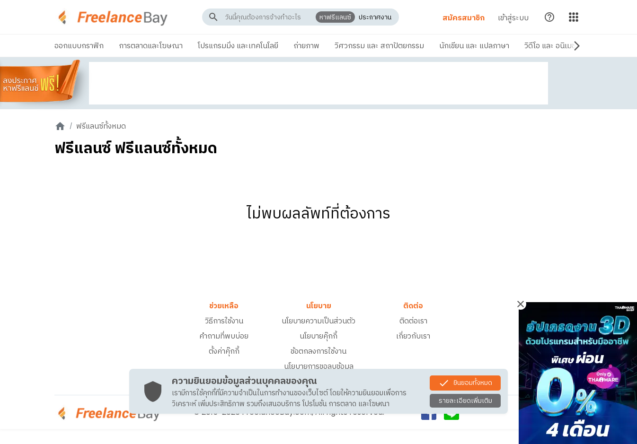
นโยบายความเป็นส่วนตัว (318, 320)
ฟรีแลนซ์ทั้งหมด (101, 126)
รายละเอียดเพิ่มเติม (465, 400)
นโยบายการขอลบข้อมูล (319, 366)
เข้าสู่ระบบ (510, 17)
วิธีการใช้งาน (224, 320)
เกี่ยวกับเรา (413, 336)
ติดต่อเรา (413, 320)
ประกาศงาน (373, 17)
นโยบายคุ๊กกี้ (318, 336)
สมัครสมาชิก (461, 17)
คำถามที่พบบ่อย (223, 336)
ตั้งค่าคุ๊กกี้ (224, 351)
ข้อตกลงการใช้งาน (318, 351)
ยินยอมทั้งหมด (465, 383)
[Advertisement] (318, 83)
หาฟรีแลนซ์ (334, 17)
